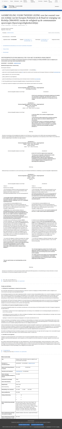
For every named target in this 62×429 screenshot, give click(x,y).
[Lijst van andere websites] (57, 1)
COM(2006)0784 (57, 72)
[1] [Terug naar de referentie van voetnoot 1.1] (1, 279)
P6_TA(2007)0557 (21, 281)
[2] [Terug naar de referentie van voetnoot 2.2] (1, 351)
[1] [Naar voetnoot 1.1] (35, 69)
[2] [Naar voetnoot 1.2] (22, 72)
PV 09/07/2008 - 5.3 (44, 39)
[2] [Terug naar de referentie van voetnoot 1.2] (1, 281)
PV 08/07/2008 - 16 (27, 39)
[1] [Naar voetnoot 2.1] (23, 291)
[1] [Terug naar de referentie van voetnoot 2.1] (1, 350)
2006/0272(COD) (10, 32)
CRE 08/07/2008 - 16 (28, 40)
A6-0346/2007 (16, 351)
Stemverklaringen (44, 40)
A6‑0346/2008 (37, 78)
